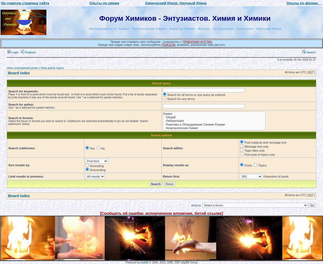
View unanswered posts (22, 68)
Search (309, 52)
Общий (214, 117)
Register (28, 52)
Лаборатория (214, 121)
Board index (19, 73)
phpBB (144, 262)
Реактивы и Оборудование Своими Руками (214, 124)
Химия (214, 114)
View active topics (52, 68)
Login (13, 52)
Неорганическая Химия (214, 128)
